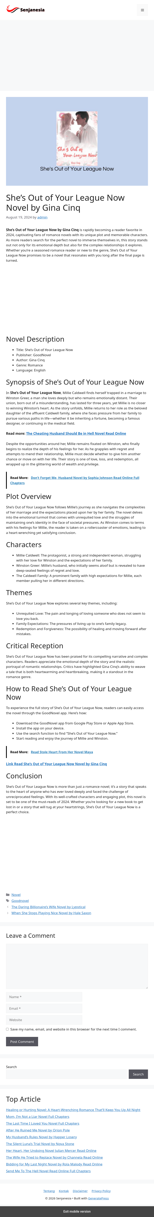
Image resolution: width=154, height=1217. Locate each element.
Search (11, 1066)
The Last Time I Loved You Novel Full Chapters (42, 1123)
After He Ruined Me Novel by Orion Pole (38, 1130)
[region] (77, 56)
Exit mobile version (77, 1211)
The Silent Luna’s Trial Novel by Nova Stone (40, 1143)
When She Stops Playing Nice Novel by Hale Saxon (51, 913)
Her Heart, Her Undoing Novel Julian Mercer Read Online (51, 1150)
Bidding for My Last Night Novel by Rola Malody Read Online (54, 1164)
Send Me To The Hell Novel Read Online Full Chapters (48, 1171)
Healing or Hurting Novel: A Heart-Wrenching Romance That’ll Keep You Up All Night (73, 1109)
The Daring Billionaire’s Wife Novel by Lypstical (48, 907)
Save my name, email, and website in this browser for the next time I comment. (73, 1029)
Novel (15, 894)
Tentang (49, 1191)
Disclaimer (80, 1191)
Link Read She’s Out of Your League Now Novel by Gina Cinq (56, 764)
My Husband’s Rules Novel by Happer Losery (41, 1137)
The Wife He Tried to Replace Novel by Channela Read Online (54, 1157)
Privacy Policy (101, 1191)
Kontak (64, 1191)
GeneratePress (98, 1198)
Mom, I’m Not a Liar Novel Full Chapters (37, 1116)
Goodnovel (20, 900)
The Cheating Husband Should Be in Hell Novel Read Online (76, 433)
